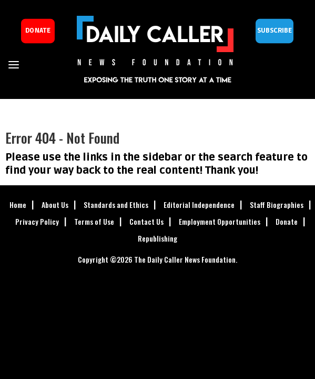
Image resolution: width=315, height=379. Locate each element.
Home (17, 204)
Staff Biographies (276, 204)
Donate (287, 221)
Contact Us (146, 221)
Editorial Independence (199, 204)
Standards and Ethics (116, 204)
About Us (55, 204)
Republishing (157, 238)
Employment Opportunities (219, 221)
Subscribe (274, 31)
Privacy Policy (37, 221)
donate (37, 31)
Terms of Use (94, 221)
